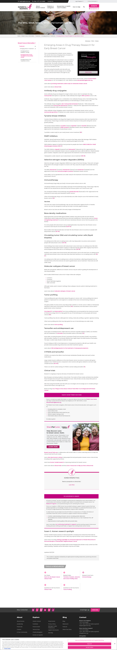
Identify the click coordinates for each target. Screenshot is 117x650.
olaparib (57, 149)
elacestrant (53, 169)
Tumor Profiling (67, 589)
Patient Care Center (91, 399)
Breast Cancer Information (28, 36)
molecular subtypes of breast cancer (64, 291)
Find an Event (36, 626)
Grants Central (37, 621)
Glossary (87, 41)
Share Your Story (67, 629)
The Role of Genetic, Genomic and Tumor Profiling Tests (71, 577)
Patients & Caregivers (50, 7)
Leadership (20, 624)
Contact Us (50, 1)
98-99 (78, 249)
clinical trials (57, 87)
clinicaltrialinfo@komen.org (84, 80)
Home (19, 36)
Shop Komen (51, 621)
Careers (19, 629)
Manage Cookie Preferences (52, 627)
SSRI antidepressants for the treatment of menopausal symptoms (69, 348)
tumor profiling (58, 324)
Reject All (89, 643)
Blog (64, 621)
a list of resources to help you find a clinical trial (79, 465)
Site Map (50, 632)
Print (92, 41)
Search (84, 6)
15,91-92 (69, 226)
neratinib (83, 126)
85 (81, 132)
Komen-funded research (57, 462)
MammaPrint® (59, 311)
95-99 (64, 243)
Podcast (65, 626)
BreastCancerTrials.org (50, 452)
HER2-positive (85, 95)
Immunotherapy (86, 577)
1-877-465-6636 (83, 624)
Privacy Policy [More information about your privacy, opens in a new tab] (7, 648)
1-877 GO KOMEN (83, 622)
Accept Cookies (89, 647)
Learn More (72, 485)
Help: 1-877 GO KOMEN (39, 1)
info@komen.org (83, 633)
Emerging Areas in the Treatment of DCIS (26, 60)
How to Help (76, 7)
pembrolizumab (74, 191)
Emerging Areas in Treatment (48, 36)
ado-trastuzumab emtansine (69, 104)
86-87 (60, 146)
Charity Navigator (37, 632)
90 (53, 198)
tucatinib (63, 126)
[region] (58, 644)
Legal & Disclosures (53, 630)
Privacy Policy (52, 624)
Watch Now (88, 72)
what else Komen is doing (55, 457)
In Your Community (22, 632)
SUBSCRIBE (95, 609)
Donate (94, 6)
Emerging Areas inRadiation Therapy (25, 52)
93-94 (57, 231)
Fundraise (35, 624)
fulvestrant (81, 169)
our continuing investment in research (66, 524)
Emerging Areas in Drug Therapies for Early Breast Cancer (27, 56)
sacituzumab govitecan (51, 112)
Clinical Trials (48, 589)
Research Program (51, 503)
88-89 (83, 156)
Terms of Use (36, 629)
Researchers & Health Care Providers (63, 7)
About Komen (20, 621)
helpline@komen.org (24, 1)
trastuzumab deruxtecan (60, 105)
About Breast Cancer (40, 7)
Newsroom (65, 624)
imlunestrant (66, 169)
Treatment (37, 36)
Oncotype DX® (48, 311)
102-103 (56, 363)
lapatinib (73, 126)
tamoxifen (60, 333)
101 (83, 333)
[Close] (114, 643)
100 (72, 306)
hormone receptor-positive (65, 171)
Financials (19, 626)
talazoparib (71, 149)
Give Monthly (94, 9)
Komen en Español (38, 635)
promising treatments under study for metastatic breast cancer (69, 83)
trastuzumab (48, 95)
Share (96, 41)
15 (84, 367)
